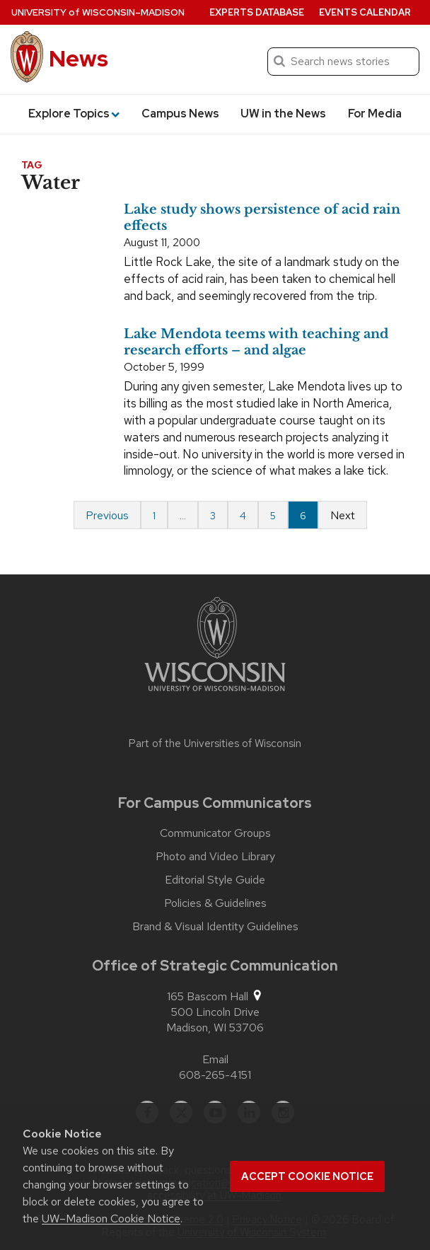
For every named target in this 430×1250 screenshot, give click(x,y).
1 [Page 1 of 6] (154, 515)
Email (215, 1059)
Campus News (180, 113)
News (78, 58)
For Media (375, 113)
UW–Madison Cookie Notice (111, 1218)
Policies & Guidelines (215, 903)
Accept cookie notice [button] (307, 1176)
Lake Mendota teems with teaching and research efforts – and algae (256, 342)
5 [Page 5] (273, 515)
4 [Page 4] (243, 515)
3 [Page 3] (213, 515)
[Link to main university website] (215, 646)
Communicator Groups (215, 833)
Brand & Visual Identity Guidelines (215, 927)
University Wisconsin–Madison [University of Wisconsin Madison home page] (98, 12)
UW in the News (283, 113)
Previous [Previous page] (107, 515)
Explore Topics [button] (74, 113)
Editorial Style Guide (215, 880)
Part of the (215, 743)
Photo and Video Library (215, 857)
